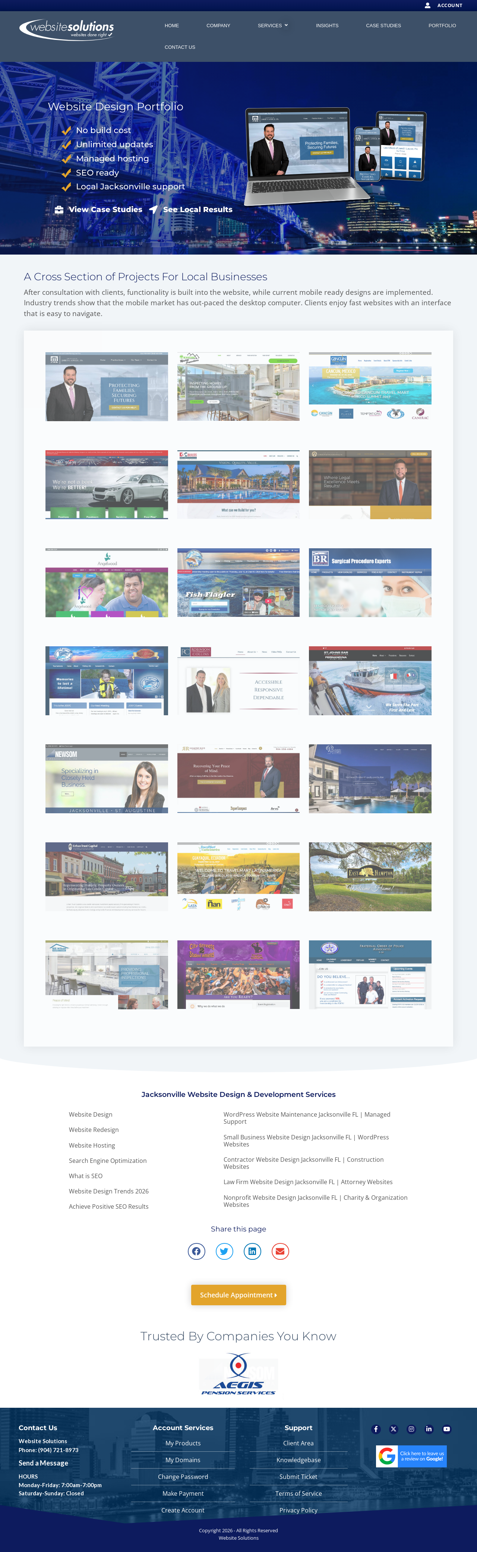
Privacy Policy (298, 1510)
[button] (196, 1251)
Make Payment (183, 1493)
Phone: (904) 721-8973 (49, 1450)
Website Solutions (43, 1441)
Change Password (183, 1477)
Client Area (298, 1443)
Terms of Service (298, 1493)
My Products (183, 1443)
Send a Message (43, 1463)
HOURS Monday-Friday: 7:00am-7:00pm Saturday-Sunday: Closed (60, 1484)
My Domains (182, 1460)
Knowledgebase (299, 1460)
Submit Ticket (298, 1477)
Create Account (183, 1510)
